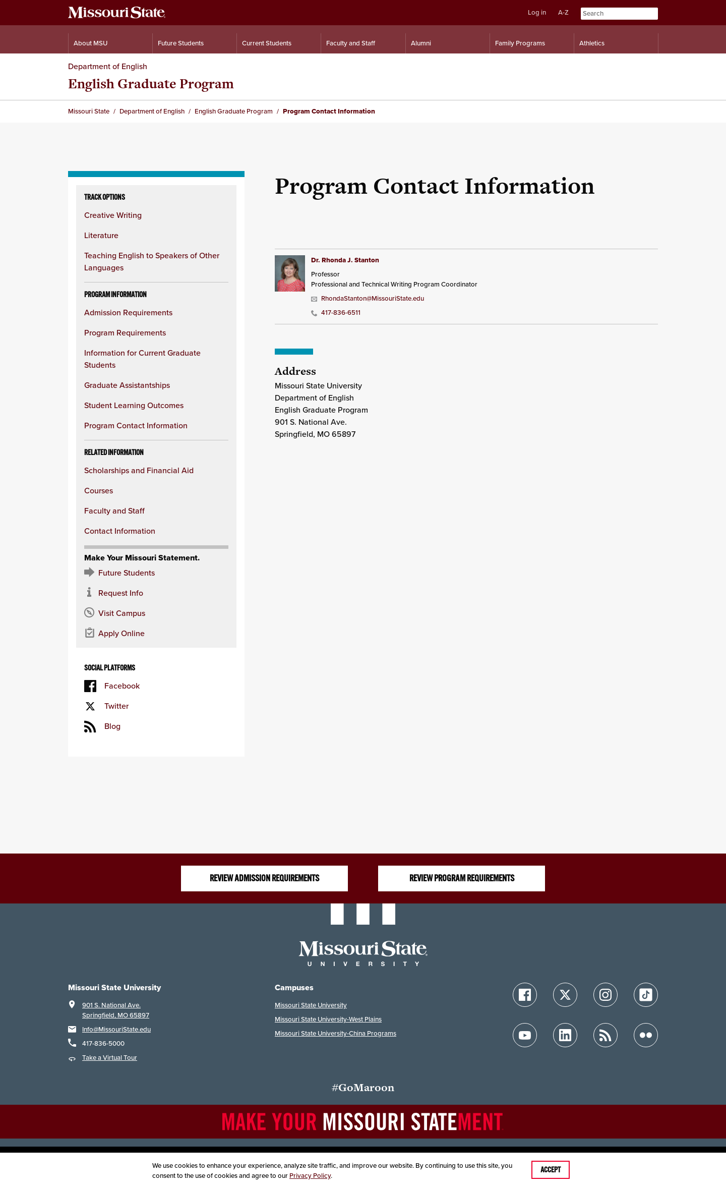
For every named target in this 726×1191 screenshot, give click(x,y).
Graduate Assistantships (127, 385)
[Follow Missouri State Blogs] (605, 1035)
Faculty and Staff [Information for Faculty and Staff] (350, 43)
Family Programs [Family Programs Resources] (520, 43)
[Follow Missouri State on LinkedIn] (565, 1035)
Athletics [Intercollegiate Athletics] (591, 43)
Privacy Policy (310, 1175)
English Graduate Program (151, 83)
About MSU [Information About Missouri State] (90, 43)
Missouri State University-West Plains (328, 1019)
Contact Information (119, 531)
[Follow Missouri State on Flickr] (646, 1035)
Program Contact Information (136, 425)
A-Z (563, 12)
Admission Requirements (128, 312)
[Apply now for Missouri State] (156, 634)
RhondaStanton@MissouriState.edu (367, 298)
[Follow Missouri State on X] (565, 995)
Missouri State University (311, 1005)
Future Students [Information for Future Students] (181, 43)
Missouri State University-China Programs (335, 1033)
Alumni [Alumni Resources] (421, 43)
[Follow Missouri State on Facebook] (525, 995)
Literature (101, 235)
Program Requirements (125, 332)
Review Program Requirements (461, 878)
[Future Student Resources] (156, 573)
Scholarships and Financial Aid (139, 470)
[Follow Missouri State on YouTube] (525, 1035)
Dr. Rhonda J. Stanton (345, 260)
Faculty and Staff (114, 511)
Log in (537, 12)
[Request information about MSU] (156, 593)
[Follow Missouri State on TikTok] (646, 995)
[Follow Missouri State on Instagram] (605, 995)
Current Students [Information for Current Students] (266, 43)
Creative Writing (113, 215)
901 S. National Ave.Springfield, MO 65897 (115, 1010)
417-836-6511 (335, 312)
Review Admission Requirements (264, 878)
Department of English (107, 66)
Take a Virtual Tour (109, 1057)
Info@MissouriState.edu (116, 1029)
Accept (550, 1169)
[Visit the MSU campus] (156, 613)
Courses (98, 490)
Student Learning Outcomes (134, 405)
